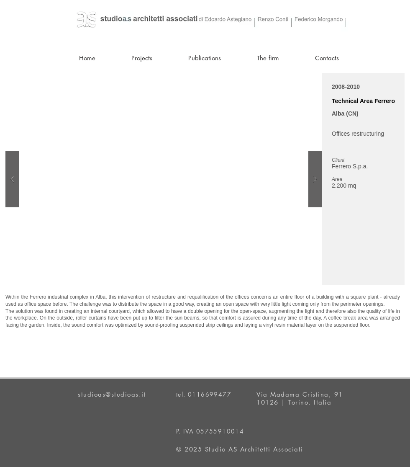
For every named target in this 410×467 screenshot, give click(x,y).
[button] (163, 179)
